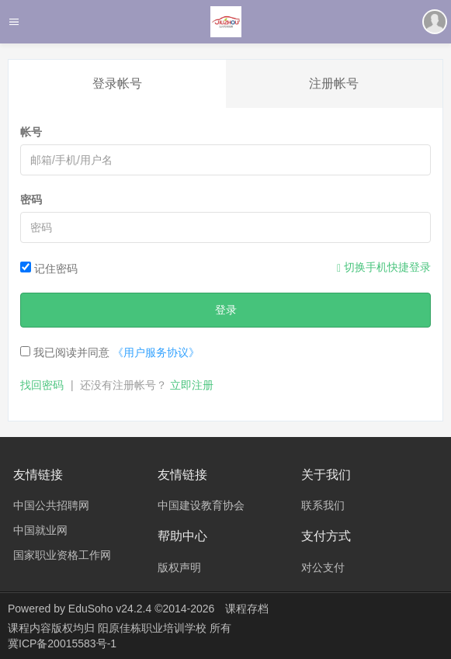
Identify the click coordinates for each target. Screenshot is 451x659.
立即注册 (191, 385)
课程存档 (247, 608)
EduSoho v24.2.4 (109, 608)
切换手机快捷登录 (384, 267)
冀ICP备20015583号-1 (62, 643)
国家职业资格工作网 (62, 555)
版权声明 (179, 567)
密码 (31, 199)
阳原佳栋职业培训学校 (154, 628)
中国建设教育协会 (201, 505)
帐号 (31, 132)
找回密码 (42, 385)
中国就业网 (40, 530)
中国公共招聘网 (51, 505)
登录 (226, 309)
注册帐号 (334, 83)
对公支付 (323, 567)
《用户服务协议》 (156, 352)
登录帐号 (117, 83)
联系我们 (323, 505)
